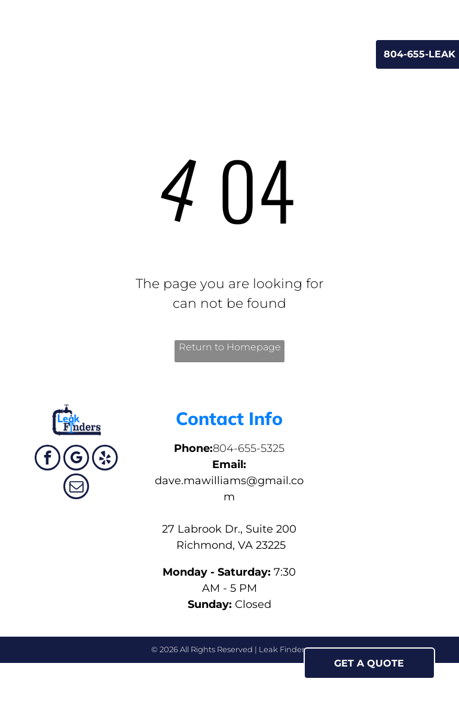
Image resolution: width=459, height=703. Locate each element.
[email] (76, 487)
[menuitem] (110, 53)
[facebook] (47, 459)
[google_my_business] (76, 459)
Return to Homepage (230, 347)
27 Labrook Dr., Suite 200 (229, 529)
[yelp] (105, 459)
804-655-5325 (248, 448)
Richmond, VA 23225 (229, 545)
